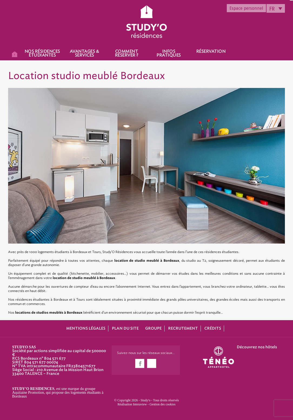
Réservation (211, 51)
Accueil (14, 54)
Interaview (140, 404)
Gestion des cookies (162, 404)
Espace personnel (246, 8)
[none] (276, 8)
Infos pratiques (169, 53)
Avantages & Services (84, 53)
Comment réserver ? (126, 53)
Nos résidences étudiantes (42, 53)
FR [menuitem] (272, 9)
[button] (8, 414)
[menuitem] (276, 8)
